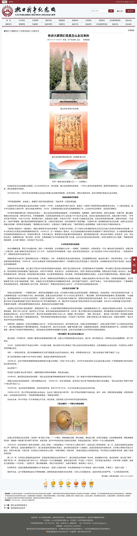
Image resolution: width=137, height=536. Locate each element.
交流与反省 (25, 31)
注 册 (121, 11)
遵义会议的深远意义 (19, 505)
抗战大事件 (48, 24)
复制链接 (86, 40)
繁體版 (11, 2)
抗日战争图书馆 (115, 20)
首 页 (8, 20)
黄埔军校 (22, 24)
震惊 (76, 487)
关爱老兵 (102, 20)
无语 (60, 487)
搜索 (111, 11)
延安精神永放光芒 (18, 508)
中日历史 (22, 20)
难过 (91, 487)
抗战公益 (128, 20)
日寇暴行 (35, 24)
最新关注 (9, 24)
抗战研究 (88, 24)
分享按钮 (131, 30)
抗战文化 (115, 24)
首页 (7, 31)
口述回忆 (88, 20)
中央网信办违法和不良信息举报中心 (71, 529)
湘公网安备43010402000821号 (57, 531)
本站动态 (128, 24)
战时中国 (48, 20)
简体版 (4, 2)
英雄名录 (75, 20)
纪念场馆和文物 (101, 24)
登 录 (131, 11)
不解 (68, 487)
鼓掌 (53, 487)
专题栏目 (62, 24)
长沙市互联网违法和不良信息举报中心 (97, 529)
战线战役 (62, 20)
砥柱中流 (75, 24)
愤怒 (83, 487)
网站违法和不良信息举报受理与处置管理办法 (42, 529)
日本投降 (35, 20)
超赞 (45, 487)
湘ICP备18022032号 (84, 531)
